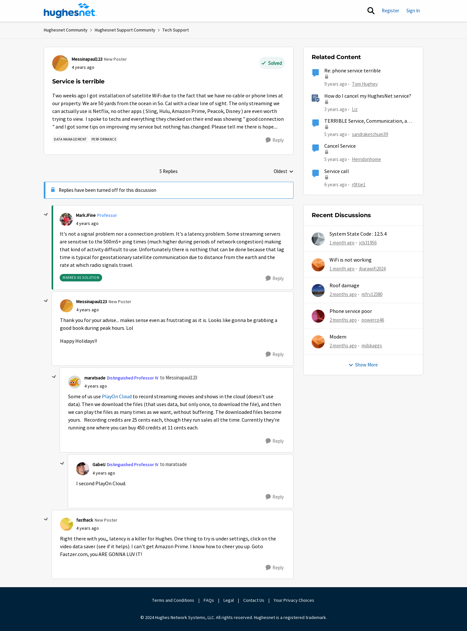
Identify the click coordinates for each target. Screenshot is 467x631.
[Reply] (274, 140)
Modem (337, 337)
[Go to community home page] (70, 10)
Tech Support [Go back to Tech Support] (175, 30)
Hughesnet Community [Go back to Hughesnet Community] (66, 30)
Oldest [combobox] (283, 171)
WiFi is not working (350, 260)
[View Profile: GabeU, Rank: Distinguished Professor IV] (82, 468)
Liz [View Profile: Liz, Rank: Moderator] (355, 109)
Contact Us (253, 600)
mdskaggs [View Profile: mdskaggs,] (372, 345)
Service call (336, 171)
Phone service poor (350, 311)
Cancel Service (340, 146)
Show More (363, 365)
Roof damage (344, 285)
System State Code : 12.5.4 (358, 234)
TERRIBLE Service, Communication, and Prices (368, 121)
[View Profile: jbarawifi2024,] (318, 264)
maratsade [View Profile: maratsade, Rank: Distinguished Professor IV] (94, 378)
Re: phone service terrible (352, 71)
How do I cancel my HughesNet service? (367, 96)
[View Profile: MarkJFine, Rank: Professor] (66, 219)
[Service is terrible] (87, 223)
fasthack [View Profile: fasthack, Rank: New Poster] (84, 520)
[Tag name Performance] (104, 139)
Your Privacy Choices (294, 600)
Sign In (413, 10)
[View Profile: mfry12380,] (318, 290)
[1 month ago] (341, 243)
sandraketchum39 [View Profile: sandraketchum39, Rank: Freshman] (370, 134)
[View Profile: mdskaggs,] (318, 341)
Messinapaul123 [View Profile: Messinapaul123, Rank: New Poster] (87, 59)
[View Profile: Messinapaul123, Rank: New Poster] (60, 63)
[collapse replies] (46, 214)
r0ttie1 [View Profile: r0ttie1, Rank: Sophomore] (358, 184)
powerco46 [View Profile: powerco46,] (373, 320)
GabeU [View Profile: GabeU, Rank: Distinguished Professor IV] (98, 464)
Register (390, 10)
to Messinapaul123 (178, 378)
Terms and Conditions (173, 600)
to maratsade (173, 464)
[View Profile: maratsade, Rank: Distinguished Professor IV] (74, 382)
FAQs (209, 600)
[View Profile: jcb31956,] (318, 238)
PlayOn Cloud (117, 396)
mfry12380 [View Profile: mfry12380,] (372, 294)
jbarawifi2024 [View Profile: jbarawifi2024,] (372, 268)
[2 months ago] (343, 294)
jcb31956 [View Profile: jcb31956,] (368, 243)
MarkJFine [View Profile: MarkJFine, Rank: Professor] (86, 215)
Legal (228, 600)
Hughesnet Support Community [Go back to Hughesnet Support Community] (125, 30)
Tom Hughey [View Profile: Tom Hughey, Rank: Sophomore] (365, 84)
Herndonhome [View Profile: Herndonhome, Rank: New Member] (366, 159)
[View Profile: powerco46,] (318, 316)
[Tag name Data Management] (70, 139)
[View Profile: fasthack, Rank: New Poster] (66, 524)
